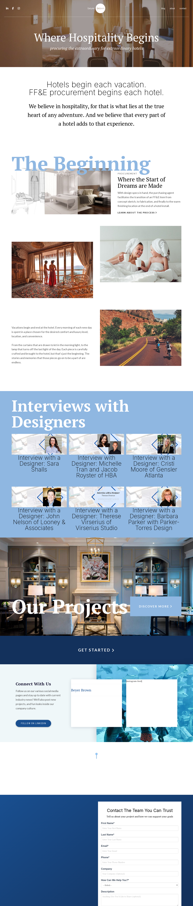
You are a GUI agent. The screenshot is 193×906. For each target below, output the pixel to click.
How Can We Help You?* (115, 880)
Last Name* (107, 834)
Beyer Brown (81, 690)
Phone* (105, 857)
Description (107, 891)
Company (106, 869)
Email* (104, 846)
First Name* (107, 823)
